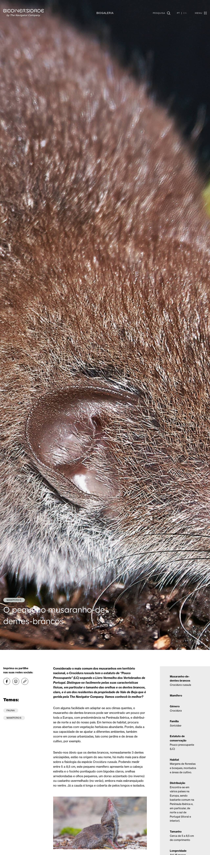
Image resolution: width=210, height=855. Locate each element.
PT (178, 13)
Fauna (11, 710)
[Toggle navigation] (199, 13)
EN (185, 13)
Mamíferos (14, 717)
